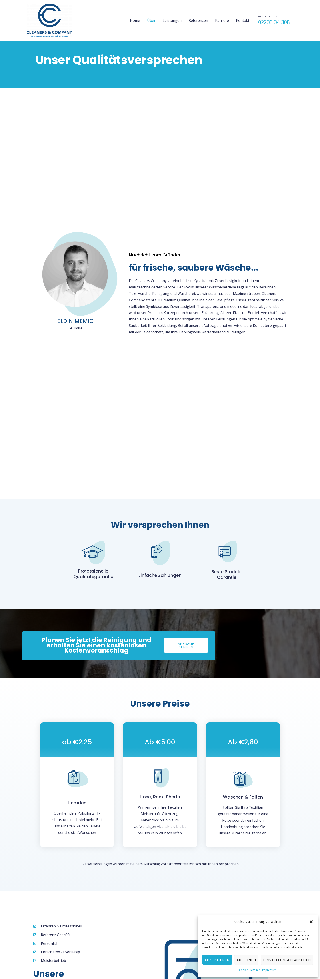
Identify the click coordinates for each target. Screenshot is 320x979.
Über (151, 20)
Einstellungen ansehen (287, 960)
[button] (311, 921)
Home (135, 20)
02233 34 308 (274, 22)
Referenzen (198, 20)
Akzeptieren (217, 960)
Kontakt (242, 20)
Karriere (222, 20)
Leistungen (172, 20)
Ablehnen (246, 960)
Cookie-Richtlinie (249, 970)
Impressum (269, 970)
